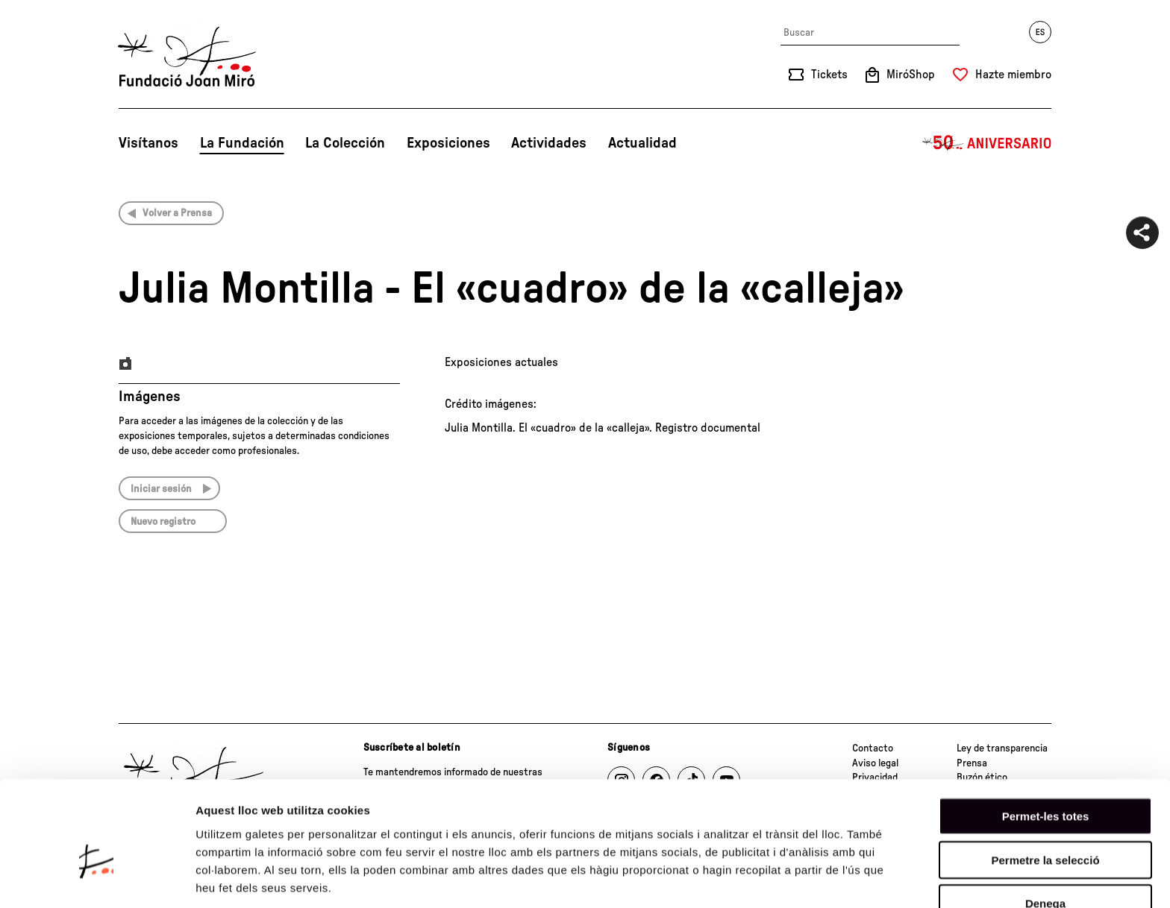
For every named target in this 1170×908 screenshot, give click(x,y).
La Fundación (242, 143)
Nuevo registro (163, 522)
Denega (1045, 824)
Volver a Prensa (177, 213)
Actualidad (642, 143)
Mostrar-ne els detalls (253, 878)
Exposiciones (448, 143)
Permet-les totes (1045, 737)
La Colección (345, 143)
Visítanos (148, 143)
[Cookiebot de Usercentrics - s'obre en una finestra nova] (96, 879)
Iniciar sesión (161, 489)
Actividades (548, 143)
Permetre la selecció (1045, 781)
